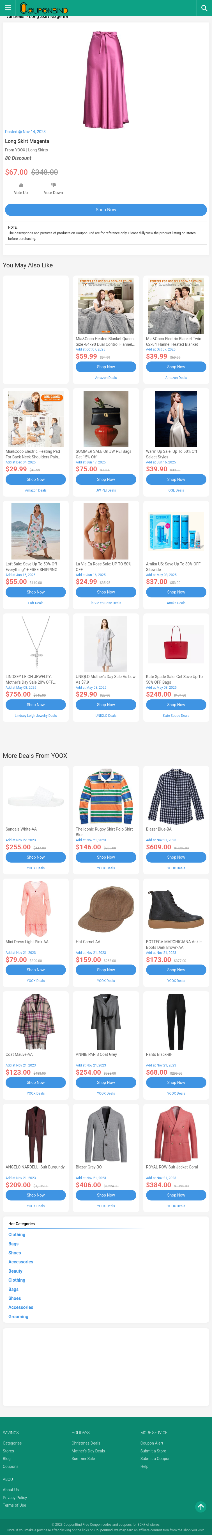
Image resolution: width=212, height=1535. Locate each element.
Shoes (14, 1251)
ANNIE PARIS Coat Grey (96, 1053)
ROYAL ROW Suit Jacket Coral (172, 1166)
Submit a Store (153, 1449)
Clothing (16, 1233)
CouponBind (104, 1529)
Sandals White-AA (21, 828)
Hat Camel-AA (88, 941)
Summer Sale (83, 1457)
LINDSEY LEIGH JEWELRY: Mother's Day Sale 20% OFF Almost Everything (29, 682)
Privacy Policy (15, 1496)
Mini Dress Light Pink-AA (27, 941)
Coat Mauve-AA (19, 1053)
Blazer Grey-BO (89, 1166)
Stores (8, 1449)
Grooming (18, 1315)
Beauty (15, 1269)
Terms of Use (14, 1504)
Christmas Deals (86, 1442)
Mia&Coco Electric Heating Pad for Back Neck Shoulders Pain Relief (33, 457)
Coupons (11, 1465)
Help (144, 1465)
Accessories (20, 1260)
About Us (11, 1488)
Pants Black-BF (159, 1053)
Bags (13, 1242)
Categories (12, 1442)
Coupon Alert (151, 1442)
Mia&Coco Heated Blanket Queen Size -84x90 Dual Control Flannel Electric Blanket (104, 344)
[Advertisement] (36, 328)
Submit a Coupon (155, 1457)
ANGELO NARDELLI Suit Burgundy (35, 1166)
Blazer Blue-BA (159, 828)
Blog (7, 1457)
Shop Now (106, 209)
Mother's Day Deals (88, 1449)
